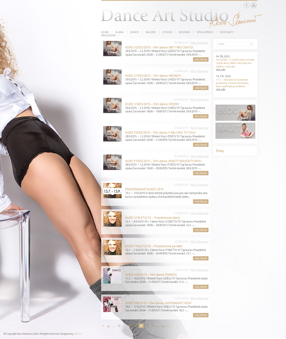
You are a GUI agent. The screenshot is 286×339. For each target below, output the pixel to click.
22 (152, 326)
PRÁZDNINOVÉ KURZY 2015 (144, 189)
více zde (220, 69)
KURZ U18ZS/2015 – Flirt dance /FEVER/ (152, 104)
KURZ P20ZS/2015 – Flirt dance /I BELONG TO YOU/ (160, 132)
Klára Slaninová (199, 43)
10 (118, 326)
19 (135, 326)
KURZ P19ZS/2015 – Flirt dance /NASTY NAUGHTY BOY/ (163, 161)
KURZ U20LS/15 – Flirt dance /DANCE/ (151, 275)
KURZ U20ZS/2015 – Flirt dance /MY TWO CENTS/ (159, 47)
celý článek (201, 59)
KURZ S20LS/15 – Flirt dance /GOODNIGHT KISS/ (158, 303)
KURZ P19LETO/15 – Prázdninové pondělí (153, 246)
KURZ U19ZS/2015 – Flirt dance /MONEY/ (153, 76)
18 (129, 326)
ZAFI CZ (78, 333)
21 (146, 326)
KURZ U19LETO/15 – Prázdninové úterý (152, 218)
